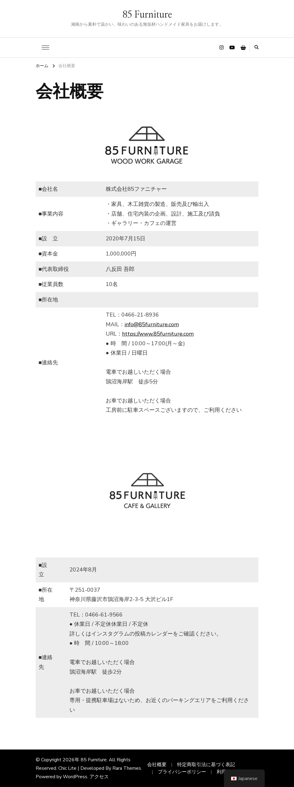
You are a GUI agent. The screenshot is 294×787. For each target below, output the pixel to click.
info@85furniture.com (151, 324)
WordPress (75, 776)
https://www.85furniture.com (158, 333)
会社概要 (156, 764)
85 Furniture (147, 14)
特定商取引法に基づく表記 (206, 764)
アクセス (99, 776)
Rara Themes (126, 768)
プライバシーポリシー (182, 772)
